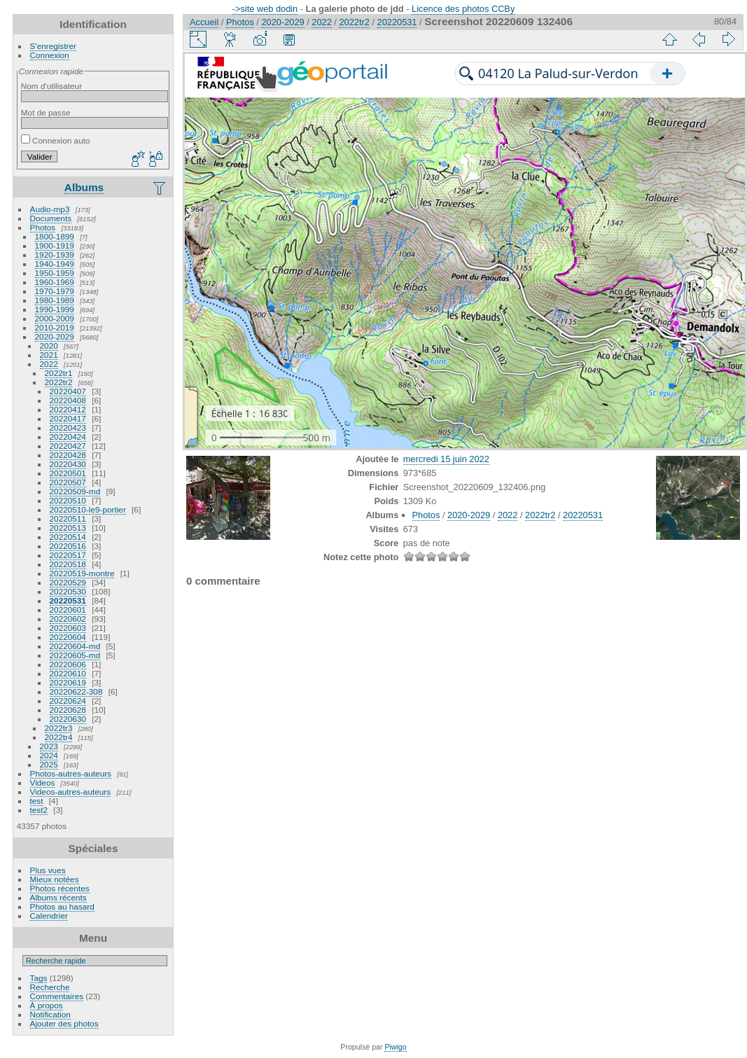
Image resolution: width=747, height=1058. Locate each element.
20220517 (68, 554)
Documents (51, 218)
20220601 (68, 609)
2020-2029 (54, 336)
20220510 (68, 500)
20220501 (68, 473)
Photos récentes (60, 888)
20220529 (68, 582)
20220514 (68, 536)
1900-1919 (54, 245)
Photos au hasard (62, 906)
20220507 (68, 482)
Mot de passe (46, 112)
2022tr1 (59, 372)
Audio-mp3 (50, 209)
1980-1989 (54, 300)
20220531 (68, 600)
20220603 (68, 627)
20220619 (68, 682)
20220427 (68, 445)
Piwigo (395, 1047)
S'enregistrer (53, 45)
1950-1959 (54, 272)
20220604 (68, 636)
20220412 (68, 409)
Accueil (204, 22)
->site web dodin (265, 9)
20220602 (68, 618)
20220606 (68, 664)
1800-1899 (54, 236)
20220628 (68, 709)
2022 (49, 363)
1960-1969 (54, 281)
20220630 (68, 718)
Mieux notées (54, 879)
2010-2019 (54, 327)
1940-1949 (54, 263)
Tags (39, 977)
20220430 (68, 463)
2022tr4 (59, 737)
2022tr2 (59, 382)
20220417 (68, 418)
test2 (39, 809)
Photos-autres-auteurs (70, 773)
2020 (49, 345)
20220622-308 (76, 691)
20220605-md (75, 655)
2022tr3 (59, 727)
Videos (42, 782)
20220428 (68, 454)
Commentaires (57, 996)
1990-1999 (54, 309)
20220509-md (75, 491)
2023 (49, 746)
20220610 (68, 673)
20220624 (68, 700)
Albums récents (58, 897)
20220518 (68, 564)
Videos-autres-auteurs (70, 791)
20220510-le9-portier (88, 509)
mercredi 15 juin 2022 (446, 459)
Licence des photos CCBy (463, 9)
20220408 (68, 400)
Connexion (49, 55)
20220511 (68, 518)
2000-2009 (54, 318)
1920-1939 (54, 254)
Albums (84, 187)
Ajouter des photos (64, 1023)
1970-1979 (54, 290)
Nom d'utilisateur (51, 85)
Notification (50, 1014)
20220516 (68, 545)
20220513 (68, 527)
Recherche (50, 986)
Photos (43, 227)
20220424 (68, 436)
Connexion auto (55, 140)
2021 (49, 354)
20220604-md (75, 645)
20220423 (68, 427)
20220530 (68, 591)
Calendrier (49, 915)
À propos (46, 1005)
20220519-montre (82, 573)
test (36, 800)
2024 (49, 755)
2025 (49, 764)
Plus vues (48, 870)
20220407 (68, 391)
